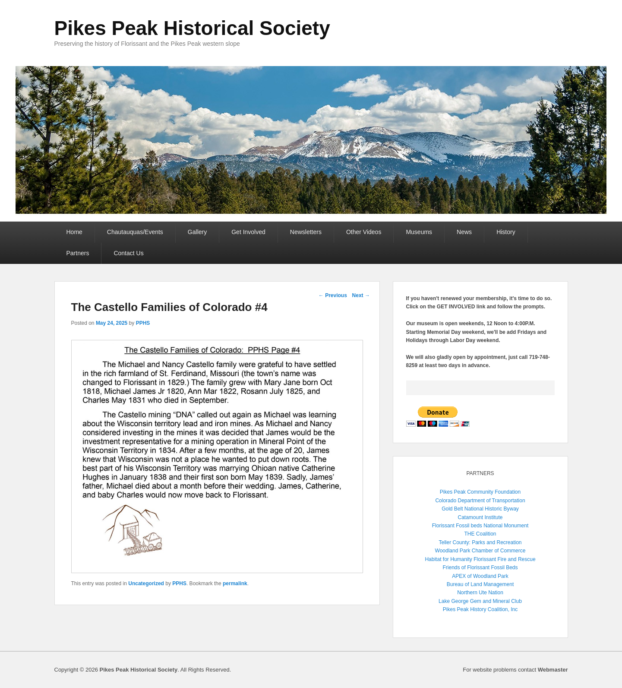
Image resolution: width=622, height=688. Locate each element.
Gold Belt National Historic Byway (480, 509)
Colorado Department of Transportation (480, 501)
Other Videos (363, 231)
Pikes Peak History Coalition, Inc (480, 609)
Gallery (197, 231)
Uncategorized (146, 583)
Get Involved (248, 231)
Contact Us (128, 253)
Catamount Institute (480, 517)
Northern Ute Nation (480, 593)
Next (361, 295)
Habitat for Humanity (448, 559)
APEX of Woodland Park (480, 576)
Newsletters (306, 231)
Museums (419, 231)
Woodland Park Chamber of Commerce (480, 551)
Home (74, 231)
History (505, 231)
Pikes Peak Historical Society (192, 28)
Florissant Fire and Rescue (504, 559)
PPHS (143, 323)
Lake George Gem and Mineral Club (480, 601)
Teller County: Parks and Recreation (480, 542)
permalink (235, 583)
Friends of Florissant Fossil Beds (480, 567)
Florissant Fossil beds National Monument (480, 526)
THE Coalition (480, 534)
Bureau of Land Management (480, 584)
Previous (333, 295)
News (464, 231)
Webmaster (553, 669)
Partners (77, 253)
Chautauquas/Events (135, 231)
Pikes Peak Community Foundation (480, 492)
